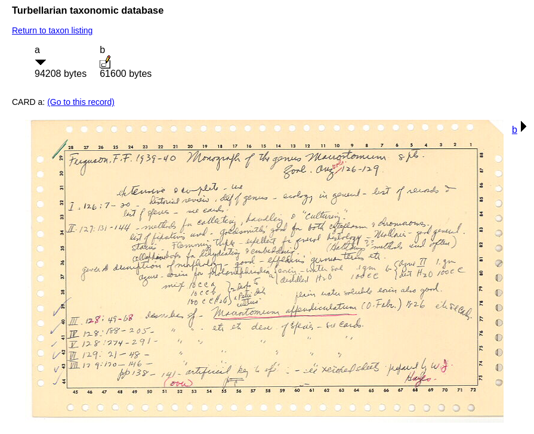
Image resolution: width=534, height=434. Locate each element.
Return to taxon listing (52, 30)
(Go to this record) (81, 102)
